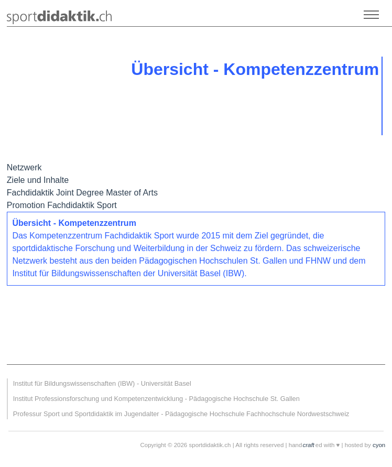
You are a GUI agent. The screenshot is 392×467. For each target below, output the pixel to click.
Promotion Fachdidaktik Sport (62, 205)
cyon (379, 445)
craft (308, 445)
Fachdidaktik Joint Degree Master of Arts (82, 192)
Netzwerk (24, 167)
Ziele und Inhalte (38, 180)
